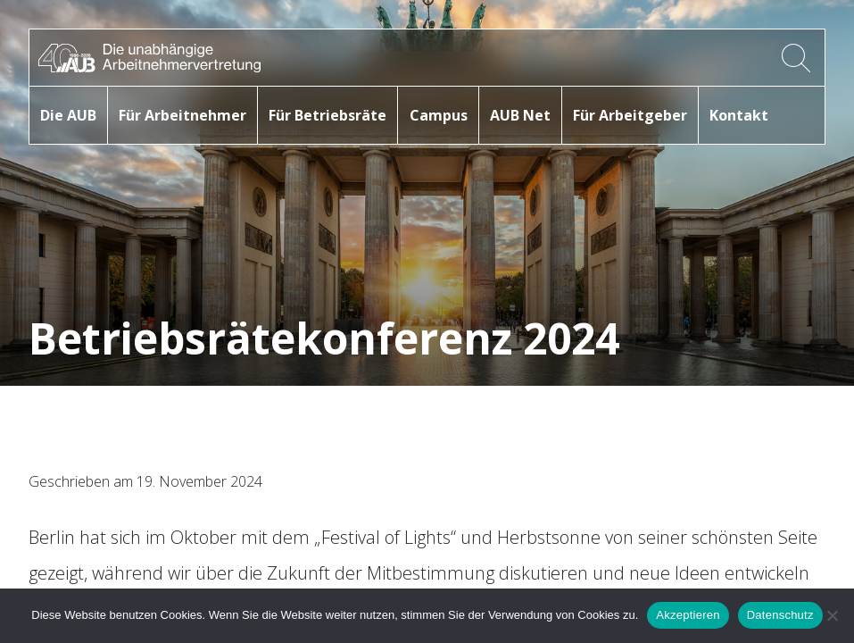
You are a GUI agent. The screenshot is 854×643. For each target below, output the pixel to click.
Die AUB (68, 115)
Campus (439, 115)
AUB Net (520, 115)
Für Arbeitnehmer (182, 115)
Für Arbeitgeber (630, 115)
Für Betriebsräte (327, 115)
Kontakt (738, 115)
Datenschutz (780, 615)
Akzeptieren (687, 615)
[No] (832, 615)
